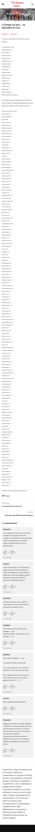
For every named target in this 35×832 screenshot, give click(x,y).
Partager (7, 496)
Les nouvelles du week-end (11, 506)
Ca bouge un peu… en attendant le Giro (13, 26)
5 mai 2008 (8, 557)
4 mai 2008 (13, 34)
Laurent (5, 34)
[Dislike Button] (12, 552)
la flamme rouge (18, 4)
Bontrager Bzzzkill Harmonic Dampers (19, 515)
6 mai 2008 (8, 618)
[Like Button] (5, 552)
